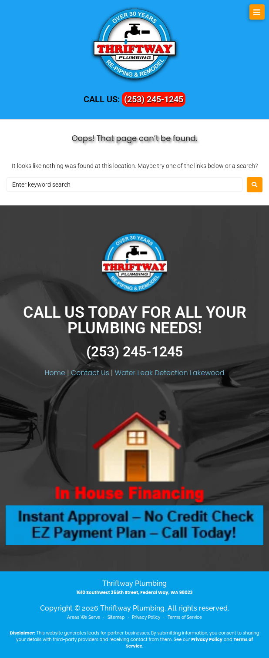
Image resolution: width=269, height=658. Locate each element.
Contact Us (90, 373)
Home (54, 373)
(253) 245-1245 (153, 99)
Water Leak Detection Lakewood (170, 373)
